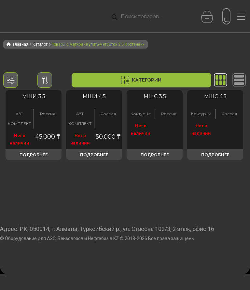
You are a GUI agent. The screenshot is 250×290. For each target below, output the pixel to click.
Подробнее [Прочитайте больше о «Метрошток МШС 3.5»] (155, 154)
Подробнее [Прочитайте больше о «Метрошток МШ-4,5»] (94, 154)
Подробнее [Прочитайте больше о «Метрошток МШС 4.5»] (215, 154)
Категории (141, 80)
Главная (20, 44)
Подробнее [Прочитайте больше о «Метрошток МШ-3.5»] (34, 154)
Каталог (40, 44)
